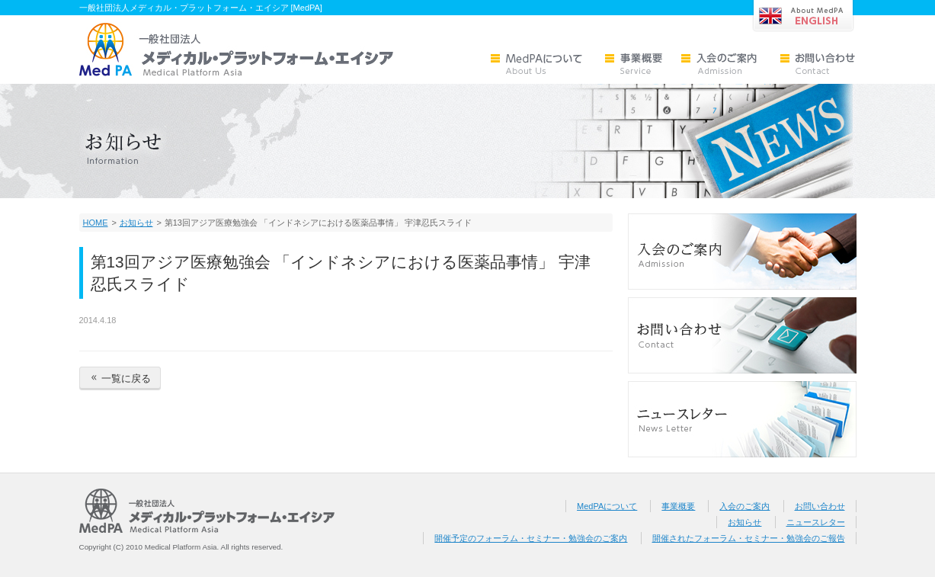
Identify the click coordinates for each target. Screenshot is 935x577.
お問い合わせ (820, 506)
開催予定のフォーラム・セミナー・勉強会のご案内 (530, 538)
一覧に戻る (120, 378)
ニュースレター (815, 522)
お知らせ (136, 222)
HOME (95, 222)
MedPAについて (607, 506)
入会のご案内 (744, 506)
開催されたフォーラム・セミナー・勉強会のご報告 (748, 538)
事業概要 (678, 506)
